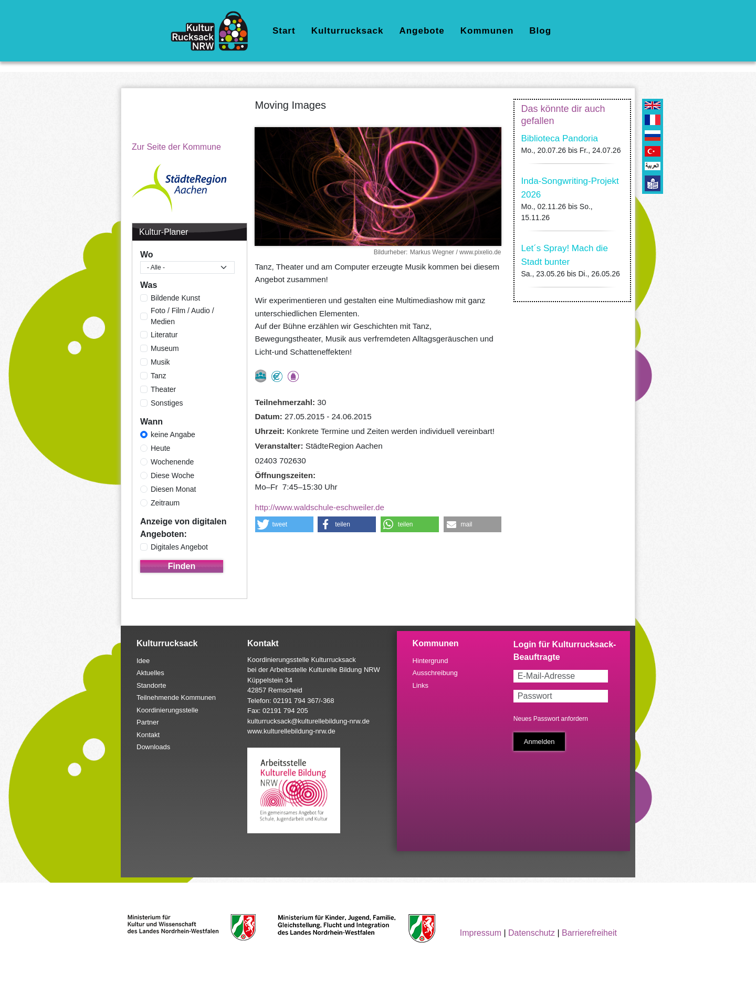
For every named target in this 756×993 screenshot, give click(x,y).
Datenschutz (531, 932)
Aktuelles (150, 673)
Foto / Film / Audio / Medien (182, 316)
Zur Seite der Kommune (176, 146)
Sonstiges (167, 403)
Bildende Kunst (175, 298)
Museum (165, 348)
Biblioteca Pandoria (559, 138)
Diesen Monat (173, 489)
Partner (147, 722)
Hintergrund (430, 661)
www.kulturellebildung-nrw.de (291, 731)
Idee (143, 661)
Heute (160, 448)
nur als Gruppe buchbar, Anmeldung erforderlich (260, 375)
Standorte (151, 685)
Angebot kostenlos (276, 376)
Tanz (158, 375)
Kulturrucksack (347, 31)
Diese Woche (172, 475)
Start (284, 31)
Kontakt (148, 735)
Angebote (421, 31)
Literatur (164, 334)
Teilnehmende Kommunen (176, 697)
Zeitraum (165, 503)
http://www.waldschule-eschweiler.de (320, 507)
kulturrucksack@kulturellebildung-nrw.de (308, 721)
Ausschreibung (435, 673)
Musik (160, 362)
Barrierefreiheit (589, 932)
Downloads (153, 747)
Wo (146, 254)
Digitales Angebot (179, 547)
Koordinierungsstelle (167, 710)
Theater (163, 389)
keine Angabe (173, 434)
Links (420, 685)
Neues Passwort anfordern (550, 718)
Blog (540, 31)
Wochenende (172, 462)
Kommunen (487, 31)
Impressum (480, 932)
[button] (284, 524)
